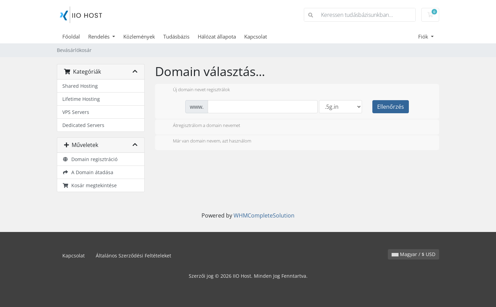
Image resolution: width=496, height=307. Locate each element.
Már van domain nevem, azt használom (206, 141)
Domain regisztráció (89, 159)
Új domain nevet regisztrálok (196, 90)
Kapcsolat (255, 36)
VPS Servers (75, 112)
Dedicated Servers (83, 125)
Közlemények (139, 36)
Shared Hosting (80, 86)
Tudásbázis (176, 36)
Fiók (424, 36)
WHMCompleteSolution (264, 215)
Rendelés (99, 36)
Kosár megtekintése (89, 185)
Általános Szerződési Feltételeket (133, 255)
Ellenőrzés (390, 106)
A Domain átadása (87, 172)
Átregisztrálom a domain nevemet (201, 126)
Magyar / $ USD (413, 254)
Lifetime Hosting (81, 99)
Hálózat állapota (217, 36)
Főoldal (71, 36)
